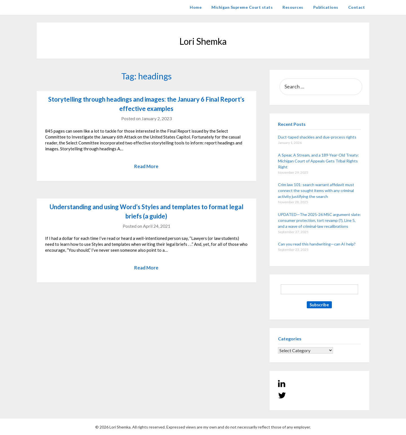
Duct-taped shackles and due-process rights (317, 137)
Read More (146, 166)
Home (196, 7)
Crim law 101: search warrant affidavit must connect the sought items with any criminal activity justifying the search (316, 190)
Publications (325, 7)
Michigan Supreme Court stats (242, 7)
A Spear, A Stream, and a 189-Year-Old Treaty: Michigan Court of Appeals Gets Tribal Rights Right (318, 161)
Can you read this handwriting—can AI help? (317, 244)
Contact (356, 7)
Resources (293, 7)
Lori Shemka (54, 7)
